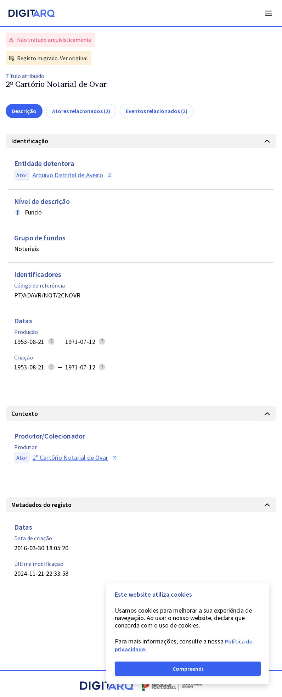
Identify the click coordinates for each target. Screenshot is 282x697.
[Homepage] (32, 14)
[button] (141, 141)
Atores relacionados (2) (81, 111)
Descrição (24, 111)
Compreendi (188, 668)
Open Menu (268, 13)
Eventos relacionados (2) (156, 111)
